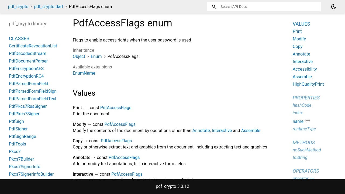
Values (301, 24)
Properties (306, 98)
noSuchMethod (307, 150)
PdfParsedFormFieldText (32, 98)
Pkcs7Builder (21, 159)
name (298, 121)
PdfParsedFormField (28, 83)
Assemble (250, 130)
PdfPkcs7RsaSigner (28, 106)
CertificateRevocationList (33, 45)
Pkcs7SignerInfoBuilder (31, 174)
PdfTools (17, 144)
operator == (303, 178)
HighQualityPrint (308, 84)
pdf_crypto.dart (48, 6)
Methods (304, 142)
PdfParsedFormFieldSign (33, 91)
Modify (299, 38)
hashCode (302, 105)
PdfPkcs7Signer (24, 113)
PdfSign (16, 121)
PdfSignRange (22, 136)
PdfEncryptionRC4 (26, 76)
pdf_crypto (18, 6)
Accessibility (305, 69)
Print (297, 31)
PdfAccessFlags (115, 107)
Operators (306, 171)
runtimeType (304, 128)
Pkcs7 (15, 151)
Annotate (201, 130)
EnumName (84, 73)
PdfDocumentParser (28, 61)
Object (79, 56)
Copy (297, 46)
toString (300, 157)
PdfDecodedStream (27, 53)
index (298, 112)
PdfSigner (18, 128)
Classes (19, 38)
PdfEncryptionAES (26, 68)
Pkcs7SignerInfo (24, 166)
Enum (96, 56)
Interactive (222, 130)
